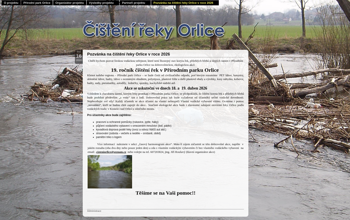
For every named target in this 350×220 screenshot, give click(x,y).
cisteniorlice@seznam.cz (111, 152)
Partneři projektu (133, 2)
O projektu (11, 2)
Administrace (94, 211)
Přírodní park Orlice (36, 2)
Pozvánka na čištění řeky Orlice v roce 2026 (183, 2)
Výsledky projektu (101, 2)
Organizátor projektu (69, 2)
